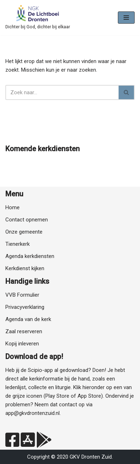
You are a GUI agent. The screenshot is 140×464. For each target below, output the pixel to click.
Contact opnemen (26, 219)
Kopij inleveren (22, 343)
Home (12, 207)
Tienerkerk (17, 244)
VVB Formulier (22, 295)
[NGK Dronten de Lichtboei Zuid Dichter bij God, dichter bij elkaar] (37, 17)
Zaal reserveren (23, 331)
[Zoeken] (62, 92)
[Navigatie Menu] (126, 17)
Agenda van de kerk (28, 319)
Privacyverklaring (24, 307)
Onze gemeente (23, 232)
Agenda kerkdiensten (29, 256)
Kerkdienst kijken (24, 268)
